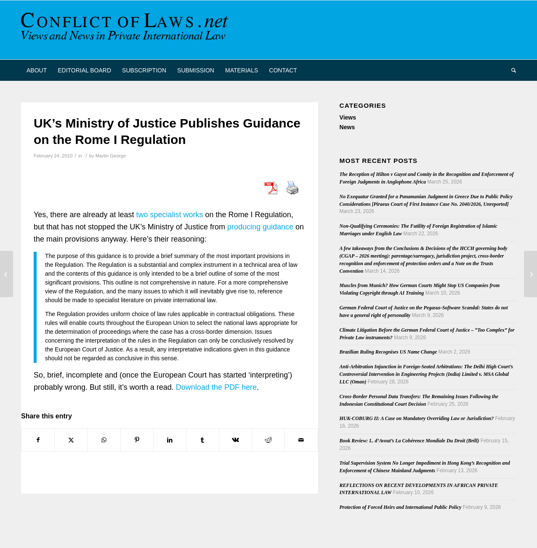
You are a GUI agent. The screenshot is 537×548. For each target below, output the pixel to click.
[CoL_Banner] (126, 29)
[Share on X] (71, 440)
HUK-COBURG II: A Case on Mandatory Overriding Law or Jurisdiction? (417, 418)
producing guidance (260, 227)
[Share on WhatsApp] (104, 440)
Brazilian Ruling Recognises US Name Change (388, 352)
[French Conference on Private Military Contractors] (6, 274)
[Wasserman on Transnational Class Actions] (530, 274)
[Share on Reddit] (268, 440)
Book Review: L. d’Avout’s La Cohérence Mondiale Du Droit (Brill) (409, 441)
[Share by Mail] (301, 440)
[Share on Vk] (235, 440)
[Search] (511, 70)
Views (348, 117)
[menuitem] (36, 70)
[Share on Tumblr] (202, 440)
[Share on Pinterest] (137, 440)
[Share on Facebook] (37, 440)
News (347, 127)
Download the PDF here (216, 387)
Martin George (111, 155)
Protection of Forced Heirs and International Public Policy (401, 507)
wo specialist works (170, 214)
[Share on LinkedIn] (170, 440)
